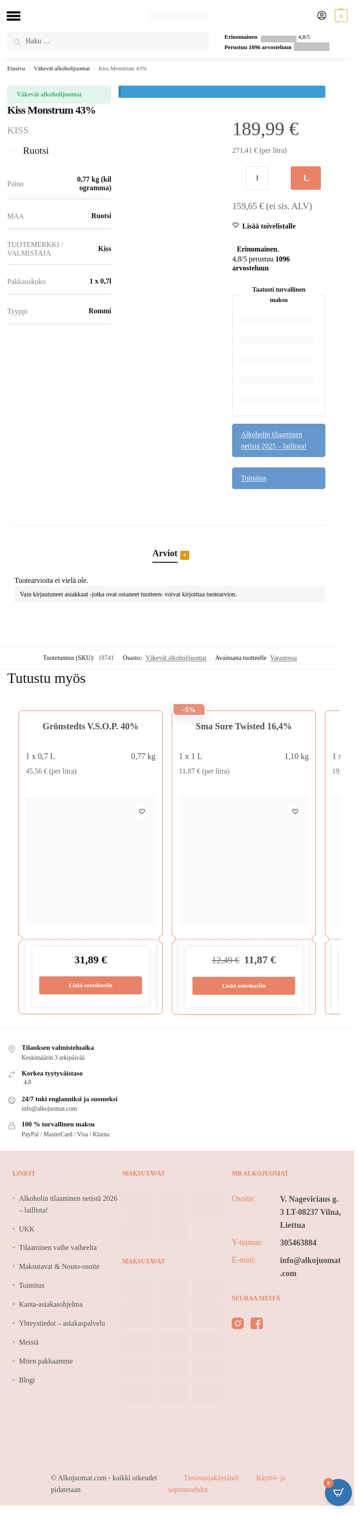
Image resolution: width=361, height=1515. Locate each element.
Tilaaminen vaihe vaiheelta (58, 1248)
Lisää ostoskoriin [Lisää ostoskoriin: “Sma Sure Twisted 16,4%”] (244, 986)
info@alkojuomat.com (310, 1267)
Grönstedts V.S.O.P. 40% (90, 726)
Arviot (165, 553)
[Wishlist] (269, 226)
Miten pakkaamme (46, 1361)
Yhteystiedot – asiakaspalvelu (62, 1323)
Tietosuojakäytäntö (212, 1478)
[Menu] (20, 16)
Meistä (29, 1342)
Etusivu (16, 68)
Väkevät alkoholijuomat (62, 68)
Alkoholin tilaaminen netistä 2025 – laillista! (273, 440)
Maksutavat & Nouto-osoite (59, 1267)
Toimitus (253, 478)
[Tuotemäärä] (257, 178)
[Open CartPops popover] (338, 1492)
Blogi (27, 1380)
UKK (27, 1229)
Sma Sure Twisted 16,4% (244, 726)
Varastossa (283, 658)
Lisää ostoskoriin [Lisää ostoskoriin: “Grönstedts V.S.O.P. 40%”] (91, 985)
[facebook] (257, 1325)
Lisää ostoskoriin (305, 182)
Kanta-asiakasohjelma (50, 1305)
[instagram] (238, 1325)
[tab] (169, 543)
